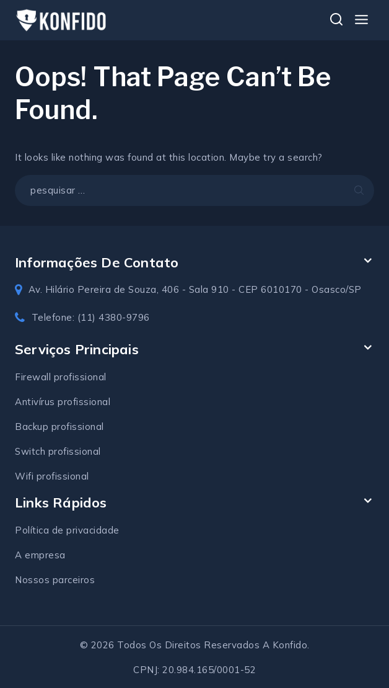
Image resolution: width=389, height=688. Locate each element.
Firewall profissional (61, 377)
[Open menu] (361, 20)
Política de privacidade (67, 530)
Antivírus (36, 402)
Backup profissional (59, 426)
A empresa (40, 555)
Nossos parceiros (55, 580)
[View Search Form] (336, 20)
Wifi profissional (52, 476)
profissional (84, 402)
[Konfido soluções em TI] (61, 20)
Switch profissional (58, 451)
